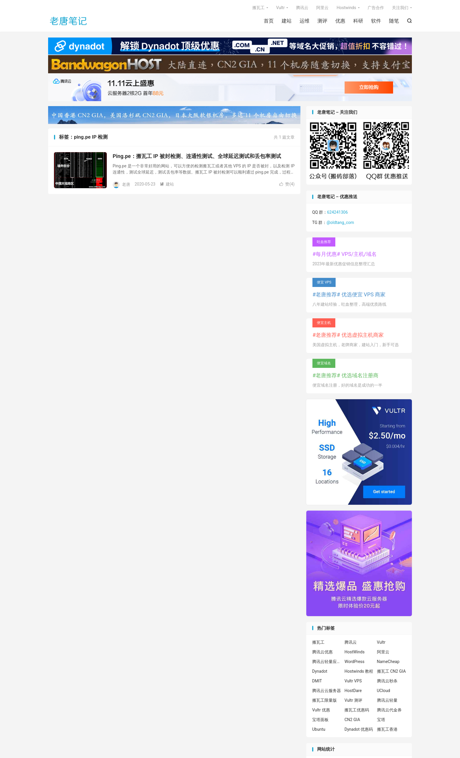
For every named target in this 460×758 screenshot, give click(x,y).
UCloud (383, 690)
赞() (287, 184)
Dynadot (319, 671)
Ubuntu (318, 729)
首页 (269, 21)
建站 (287, 21)
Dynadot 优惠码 (358, 729)
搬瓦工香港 (387, 729)
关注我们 (400, 7)
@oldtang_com (340, 222)
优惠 (340, 21)
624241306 (337, 212)
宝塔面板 (320, 719)
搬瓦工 (258, 7)
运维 (305, 21)
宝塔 (381, 719)
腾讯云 (302, 7)
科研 (358, 21)
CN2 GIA (352, 719)
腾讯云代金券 (389, 710)
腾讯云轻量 (387, 700)
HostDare (353, 690)
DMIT (317, 681)
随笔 (394, 21)
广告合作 (376, 7)
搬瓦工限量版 (324, 700)
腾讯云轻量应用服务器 (326, 661)
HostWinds (354, 652)
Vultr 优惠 (321, 710)
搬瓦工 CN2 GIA (391, 671)
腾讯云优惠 (322, 652)
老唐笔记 (68, 21)
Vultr (280, 7)
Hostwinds (346, 7)
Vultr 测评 (353, 700)
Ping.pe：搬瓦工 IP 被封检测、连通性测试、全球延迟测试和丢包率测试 (197, 156)
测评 (322, 21)
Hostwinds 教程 (358, 671)
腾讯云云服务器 (326, 690)
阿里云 (322, 7)
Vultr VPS (353, 681)
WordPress (354, 661)
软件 (376, 21)
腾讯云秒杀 (387, 681)
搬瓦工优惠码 (356, 710)
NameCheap (388, 661)
